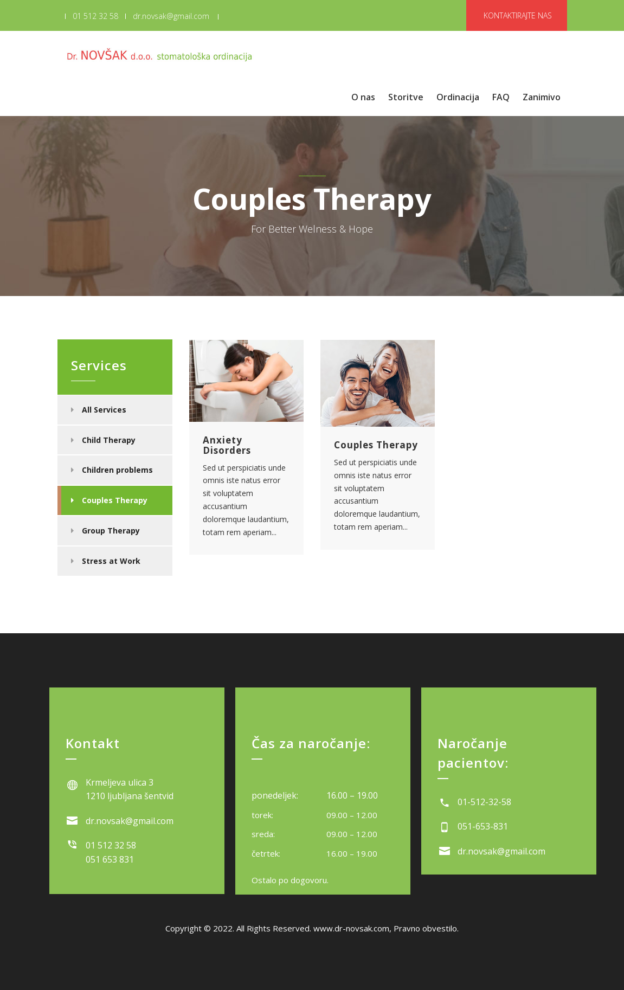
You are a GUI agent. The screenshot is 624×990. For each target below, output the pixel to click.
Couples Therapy (114, 500)
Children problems (117, 470)
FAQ (501, 97)
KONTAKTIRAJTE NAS (518, 15)
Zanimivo (542, 97)
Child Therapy (109, 440)
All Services (104, 409)
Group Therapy (111, 530)
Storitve (405, 97)
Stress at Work (111, 561)
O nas (363, 97)
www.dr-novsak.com (351, 928)
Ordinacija (457, 97)
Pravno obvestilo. (426, 928)
